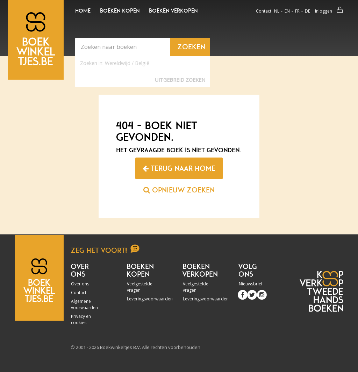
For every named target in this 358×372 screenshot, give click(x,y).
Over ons (80, 284)
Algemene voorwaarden (84, 304)
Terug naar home (179, 168)
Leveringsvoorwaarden (142, 299)
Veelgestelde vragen (139, 287)
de (307, 11)
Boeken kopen (119, 11)
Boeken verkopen (173, 11)
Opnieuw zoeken (179, 190)
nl (276, 11)
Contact (263, 11)
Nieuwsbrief (251, 284)
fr (297, 11)
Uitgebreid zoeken (180, 79)
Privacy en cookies (81, 319)
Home (83, 11)
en (287, 11)
